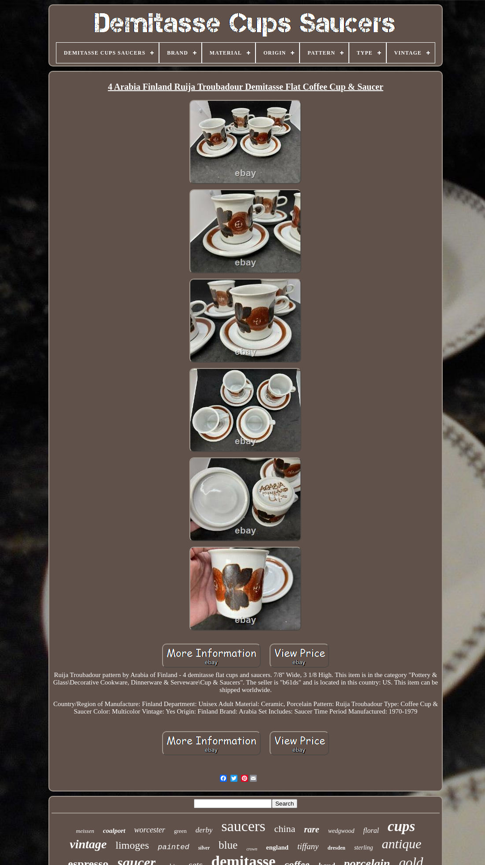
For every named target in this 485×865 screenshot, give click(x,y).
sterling (363, 847)
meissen (85, 831)
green (180, 831)
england (277, 847)
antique (402, 843)
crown (251, 849)
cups (401, 826)
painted (173, 847)
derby (204, 830)
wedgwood (341, 831)
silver (204, 848)
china (285, 828)
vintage (88, 844)
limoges (132, 845)
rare (311, 829)
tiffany (308, 846)
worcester (149, 829)
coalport (114, 830)
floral (371, 830)
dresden (336, 848)
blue (227, 845)
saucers (243, 826)
